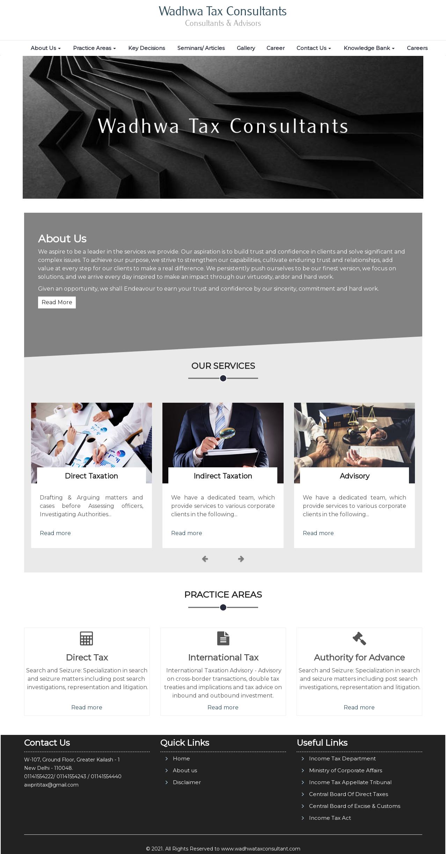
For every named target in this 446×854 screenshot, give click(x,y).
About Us (46, 48)
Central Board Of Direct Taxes (348, 794)
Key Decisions (146, 48)
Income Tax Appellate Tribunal (350, 782)
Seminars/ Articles (201, 48)
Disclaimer (187, 782)
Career (275, 48)
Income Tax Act (330, 817)
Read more (55, 533)
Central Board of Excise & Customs (354, 806)
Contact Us (314, 48)
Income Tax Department (342, 758)
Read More (57, 302)
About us (185, 770)
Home (181, 758)
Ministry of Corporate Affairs (345, 770)
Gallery (246, 48)
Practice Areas (94, 48)
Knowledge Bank (369, 48)
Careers (417, 48)
